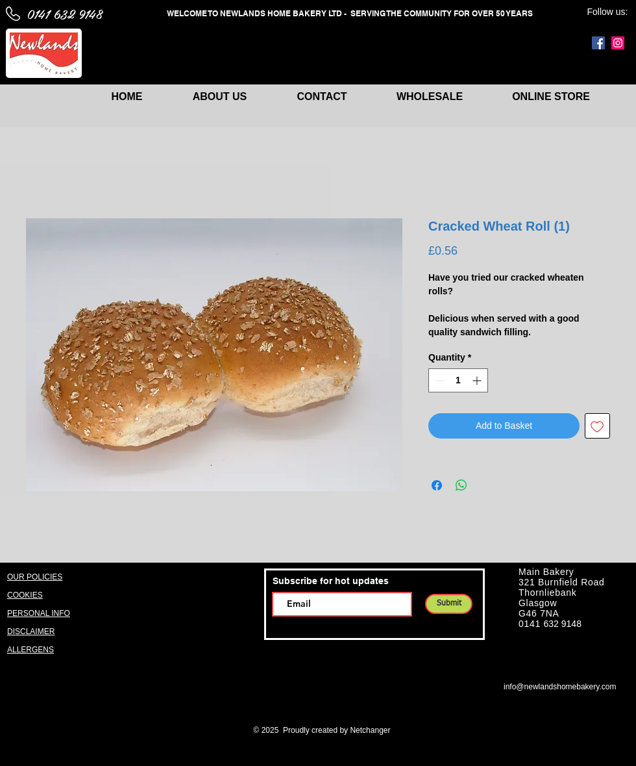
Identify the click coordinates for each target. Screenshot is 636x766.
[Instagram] (617, 42)
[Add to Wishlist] (597, 426)
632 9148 (562, 624)
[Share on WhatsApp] (461, 485)
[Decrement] (438, 380)
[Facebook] (598, 42)
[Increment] (478, 380)
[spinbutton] (458, 380)
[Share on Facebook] (437, 485)
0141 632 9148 (64, 13)
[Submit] (448, 604)
